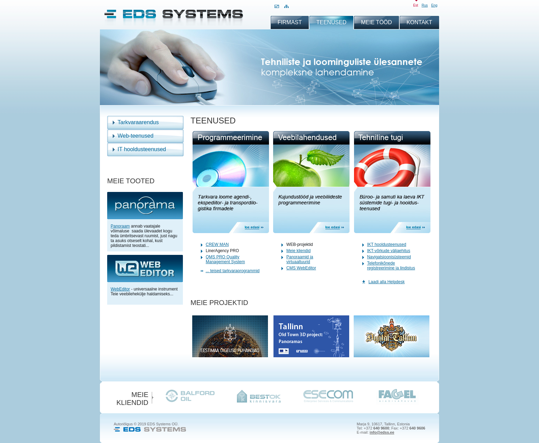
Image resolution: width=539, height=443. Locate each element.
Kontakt (419, 22)
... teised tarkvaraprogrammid (233, 270)
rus (424, 5)
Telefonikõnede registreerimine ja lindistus (391, 265)
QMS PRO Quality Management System (225, 259)
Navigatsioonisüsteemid (389, 257)
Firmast (290, 22)
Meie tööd (376, 22)
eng (434, 5)
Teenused (331, 22)
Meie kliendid (298, 250)
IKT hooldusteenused (386, 244)
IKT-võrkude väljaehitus (388, 250)
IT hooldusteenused (142, 149)
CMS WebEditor (301, 268)
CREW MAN (217, 244)
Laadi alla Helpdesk (387, 281)
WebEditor (120, 289)
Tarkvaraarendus (138, 122)
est (415, 5)
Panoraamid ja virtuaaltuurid (299, 259)
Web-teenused (136, 136)
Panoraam (120, 226)
